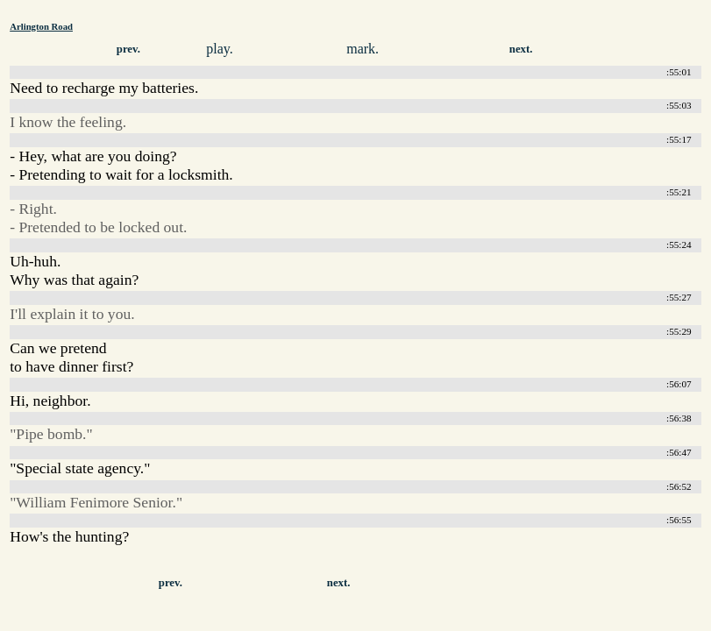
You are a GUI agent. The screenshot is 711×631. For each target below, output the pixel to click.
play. (219, 48)
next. (521, 49)
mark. (362, 48)
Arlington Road (41, 26)
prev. (128, 49)
